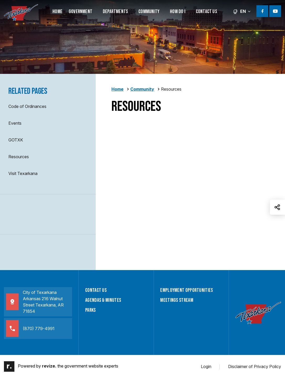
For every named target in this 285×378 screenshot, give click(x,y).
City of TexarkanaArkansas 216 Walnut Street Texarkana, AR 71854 (35, 302)
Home (57, 11)
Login (206, 366)
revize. (49, 366)
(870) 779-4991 (30, 328)
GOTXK (15, 140)
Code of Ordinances (27, 106)
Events (14, 123)
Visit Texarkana (22, 173)
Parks (90, 310)
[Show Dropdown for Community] (163, 11)
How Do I (177, 11)
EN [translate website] (241, 11)
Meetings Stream (176, 300)
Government (80, 11)
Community (148, 11)
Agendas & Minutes (103, 300)
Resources (18, 156)
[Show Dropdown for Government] (95, 11)
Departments (115, 11)
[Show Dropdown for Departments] (131, 11)
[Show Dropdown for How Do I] (188, 11)
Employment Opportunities (186, 290)
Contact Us (206, 11)
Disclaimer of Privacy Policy (254, 366)
